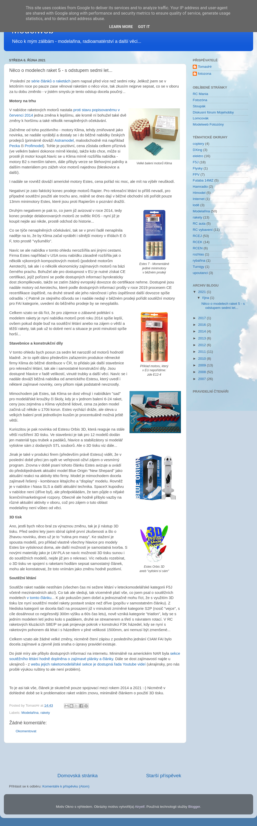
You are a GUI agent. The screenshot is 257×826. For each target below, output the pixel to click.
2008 (202, 372)
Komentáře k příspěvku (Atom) (65, 786)
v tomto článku (39, 598)
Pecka (14, 146)
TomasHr (205, 67)
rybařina (199, 260)
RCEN (198, 248)
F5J (196, 162)
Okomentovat (26, 731)
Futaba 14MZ (203, 180)
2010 (202, 358)
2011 (202, 352)
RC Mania (200, 94)
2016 (202, 325)
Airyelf (140, 807)
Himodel (199, 193)
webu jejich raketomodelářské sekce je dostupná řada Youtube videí (88, 664)
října (206, 298)
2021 (202, 292)
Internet (199, 199)
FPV (196, 174)
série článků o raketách (51, 81)
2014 (202, 331)
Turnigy (198, 267)
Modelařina (30, 713)
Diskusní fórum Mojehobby (213, 112)
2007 (202, 379)
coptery (198, 144)
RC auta (199, 223)
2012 (202, 345)
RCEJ (197, 236)
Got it (144, 26)
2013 (202, 338)
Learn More (121, 26)
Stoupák (199, 106)
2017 (202, 318)
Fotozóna (200, 100)
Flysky (198, 168)
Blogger (194, 807)
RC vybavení (203, 230)
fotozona (204, 73)
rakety (45, 713)
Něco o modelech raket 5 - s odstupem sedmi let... (223, 306)
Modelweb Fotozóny (208, 124)
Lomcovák (201, 118)
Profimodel (34, 146)
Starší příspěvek (163, 775)
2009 (202, 365)
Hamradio (200, 186)
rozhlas (198, 254)
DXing (197, 150)
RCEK (198, 242)
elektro (198, 156)
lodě (196, 205)
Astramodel (64, 140)
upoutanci (200, 273)
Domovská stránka (78, 775)
